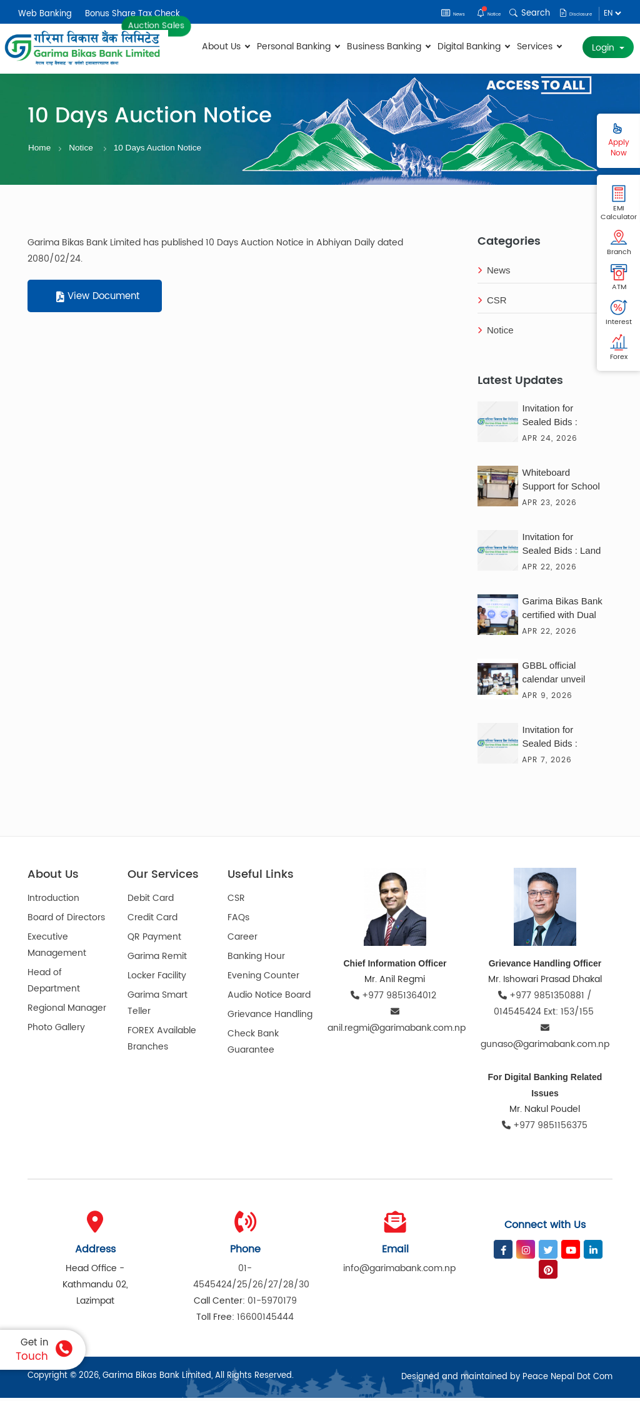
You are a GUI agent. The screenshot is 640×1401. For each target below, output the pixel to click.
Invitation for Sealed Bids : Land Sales (561, 548)
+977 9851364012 (395, 998)
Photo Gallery (56, 1031)
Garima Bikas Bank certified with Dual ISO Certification (562, 612)
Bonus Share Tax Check (132, 14)
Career (243, 940)
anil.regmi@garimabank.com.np (395, 1024)
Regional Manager (67, 1012)
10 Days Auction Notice (167, 149)
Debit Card (151, 902)
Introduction (53, 902)
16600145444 (265, 1320)
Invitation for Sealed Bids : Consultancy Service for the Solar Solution (552, 741)
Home (40, 149)
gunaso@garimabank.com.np (545, 1040)
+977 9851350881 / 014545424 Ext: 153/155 (545, 1006)
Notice (463, 12)
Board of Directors (66, 921)
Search (511, 12)
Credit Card (153, 921)
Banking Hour (256, 960)
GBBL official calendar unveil (553, 675)
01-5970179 (272, 1304)
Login (604, 48)
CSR (492, 303)
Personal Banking (298, 46)
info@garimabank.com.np (399, 1271)
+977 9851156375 (545, 1128)
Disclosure (565, 12)
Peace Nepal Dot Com (567, 1380)
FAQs (238, 921)
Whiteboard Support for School (560, 482)
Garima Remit (157, 960)
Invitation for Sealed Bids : (549, 418)
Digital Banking (473, 46)
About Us (225, 46)
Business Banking (388, 46)
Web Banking (45, 14)
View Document (97, 300)
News (416, 12)
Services (539, 46)
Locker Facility (157, 979)
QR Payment (154, 940)
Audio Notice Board (269, 998)
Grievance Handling (270, 1018)
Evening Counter (263, 979)
